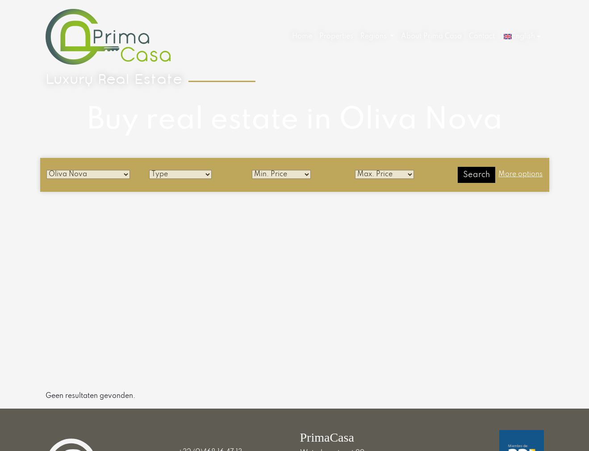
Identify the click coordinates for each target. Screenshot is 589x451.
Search (476, 175)
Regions (374, 36)
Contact (482, 36)
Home (302, 36)
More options (520, 174)
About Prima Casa (431, 36)
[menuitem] (302, 37)
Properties (336, 36)
